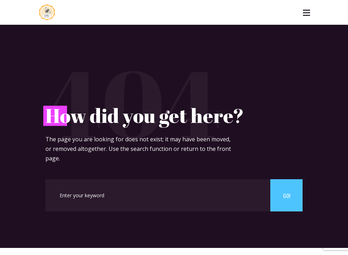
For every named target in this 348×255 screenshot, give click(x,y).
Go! (286, 195)
